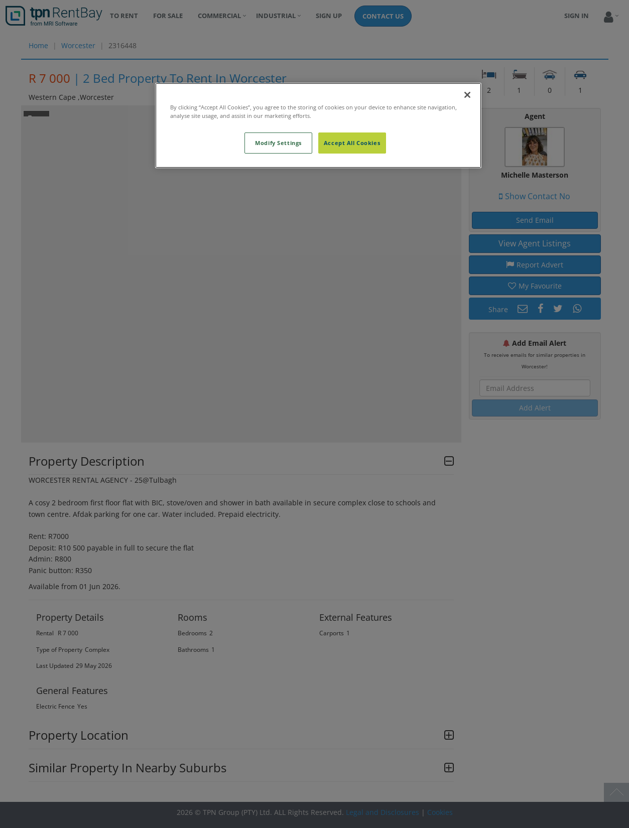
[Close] (467, 95)
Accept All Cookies (352, 143)
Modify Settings (278, 143)
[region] (318, 125)
